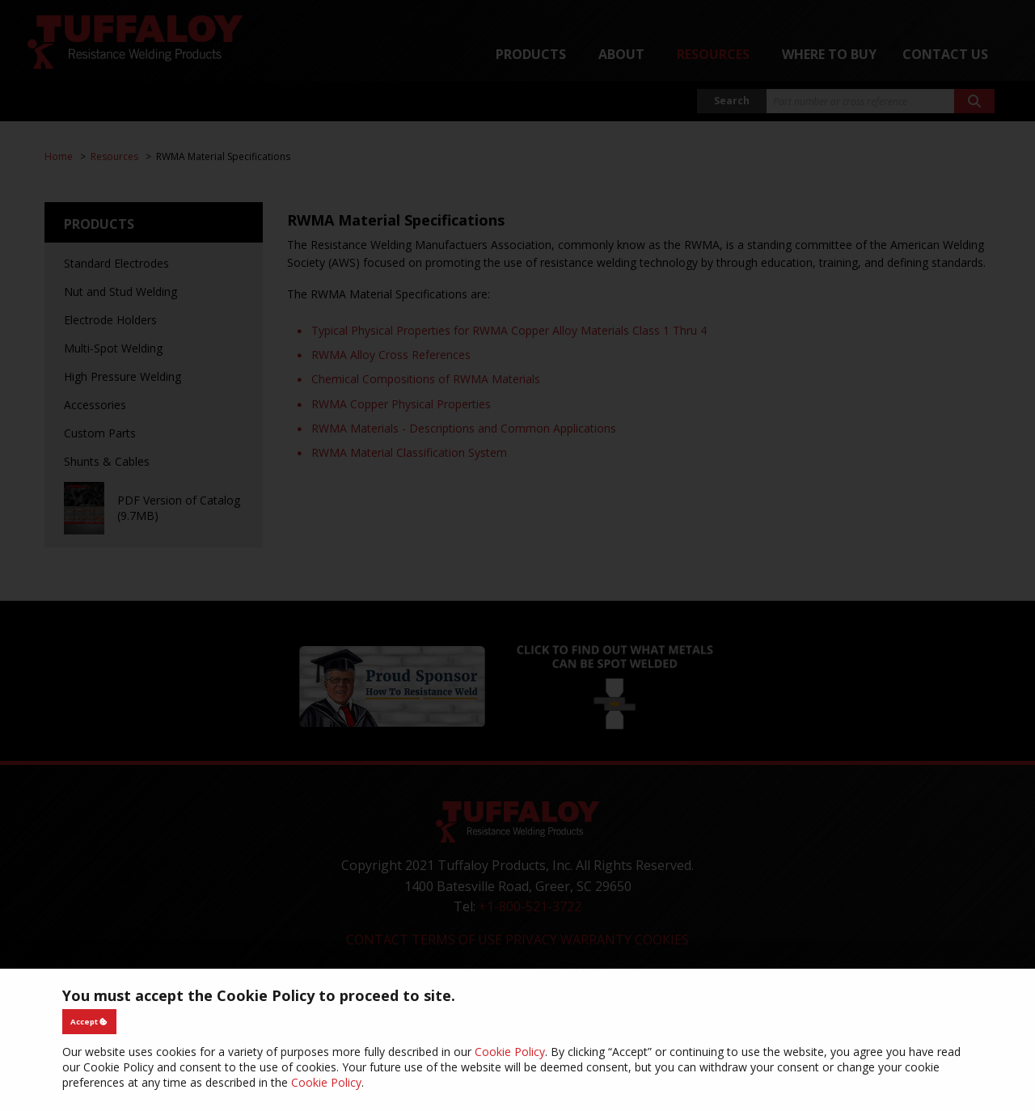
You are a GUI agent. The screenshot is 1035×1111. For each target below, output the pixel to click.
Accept (89, 1021)
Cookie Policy (510, 1051)
